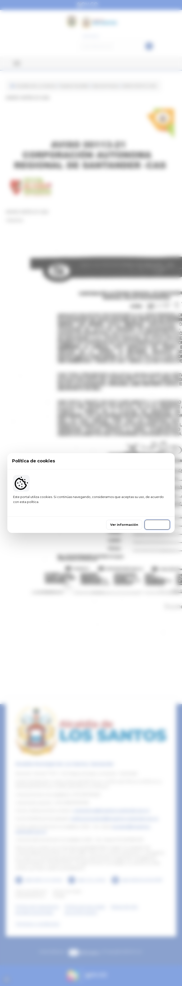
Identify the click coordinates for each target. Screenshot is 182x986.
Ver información (124, 524)
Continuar (157, 524)
